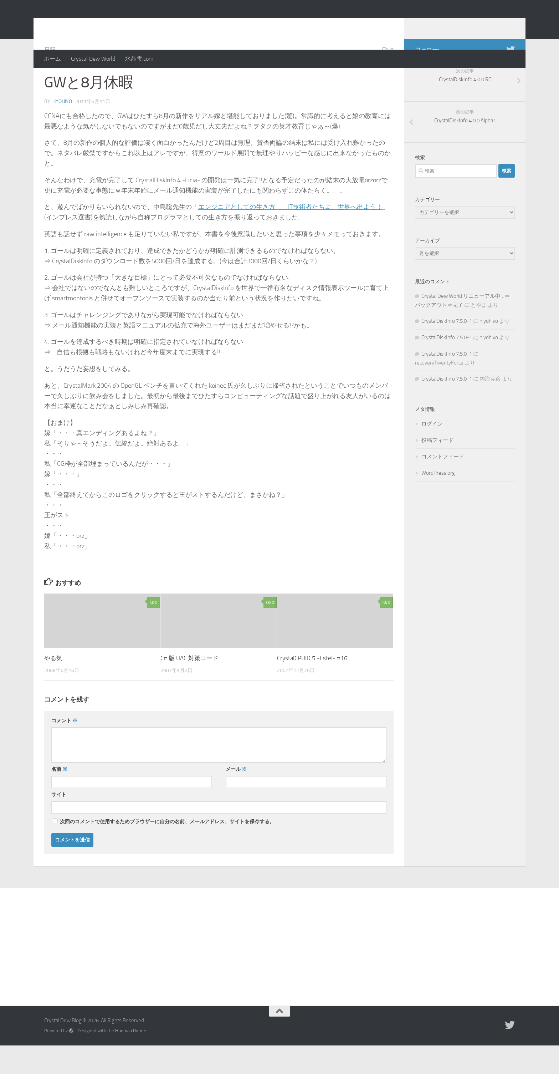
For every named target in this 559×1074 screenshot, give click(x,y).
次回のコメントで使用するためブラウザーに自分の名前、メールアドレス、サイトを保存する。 (167, 850)
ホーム (52, 58)
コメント (64, 749)
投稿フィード (437, 468)
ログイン (432, 452)
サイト (58, 823)
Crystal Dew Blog (97, 25)
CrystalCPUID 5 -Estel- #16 (312, 686)
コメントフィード (442, 485)
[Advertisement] (279, 970)
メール (236, 798)
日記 (50, 78)
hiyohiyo (61, 130)
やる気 (53, 686)
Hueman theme (130, 1059)
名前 (59, 798)
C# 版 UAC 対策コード (189, 686)
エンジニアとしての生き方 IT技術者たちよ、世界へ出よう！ (290, 235)
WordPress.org (438, 501)
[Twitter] (510, 78)
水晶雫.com (139, 58)
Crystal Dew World (93, 58)
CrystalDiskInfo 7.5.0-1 (446, 349)
